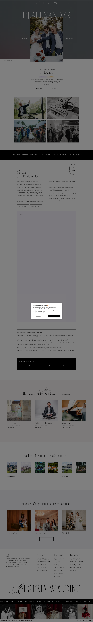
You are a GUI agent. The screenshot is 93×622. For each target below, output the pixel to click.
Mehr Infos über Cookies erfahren (39, 312)
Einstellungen (38, 316)
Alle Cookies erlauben (54, 316)
